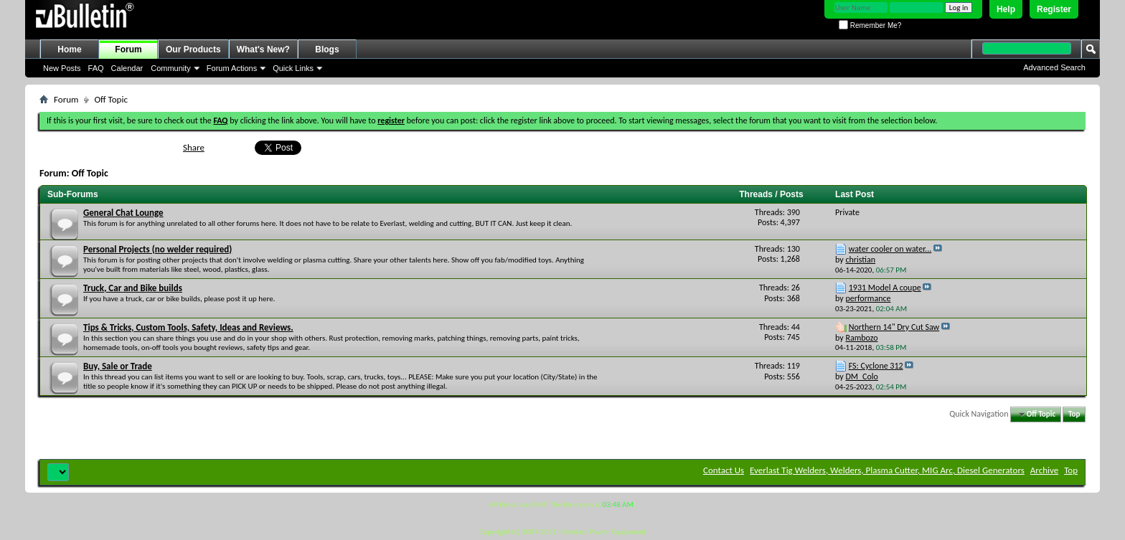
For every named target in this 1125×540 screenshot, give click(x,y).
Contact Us (723, 470)
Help (1006, 9)
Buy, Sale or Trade (117, 366)
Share (193, 147)
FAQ (96, 68)
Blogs (327, 49)
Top (1074, 414)
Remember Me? (870, 25)
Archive (1044, 470)
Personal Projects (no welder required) (157, 249)
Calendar (127, 68)
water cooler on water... (890, 249)
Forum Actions (232, 68)
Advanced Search (1054, 67)
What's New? (263, 49)
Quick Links (293, 68)
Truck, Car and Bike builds (132, 288)
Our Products (193, 49)
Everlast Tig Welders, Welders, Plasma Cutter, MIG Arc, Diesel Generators (887, 470)
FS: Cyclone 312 (876, 366)
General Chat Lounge (123, 212)
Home (69, 49)
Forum (128, 49)
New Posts (62, 68)
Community (171, 68)
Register (1054, 9)
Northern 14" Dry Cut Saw (894, 327)
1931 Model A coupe (885, 288)
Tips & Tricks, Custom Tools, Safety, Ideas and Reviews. (188, 327)
